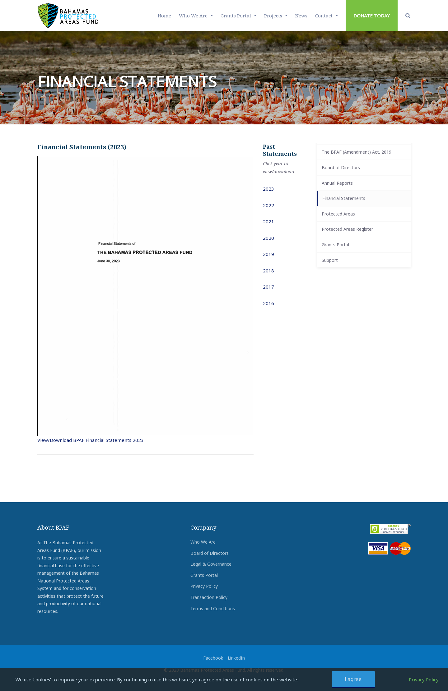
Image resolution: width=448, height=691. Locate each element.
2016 (268, 303)
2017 (268, 287)
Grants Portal (236, 15)
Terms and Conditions (212, 608)
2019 (268, 254)
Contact (324, 15)
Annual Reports (337, 183)
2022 (268, 205)
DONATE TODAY (371, 15)
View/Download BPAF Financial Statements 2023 (90, 440)
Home (164, 15)
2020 (268, 238)
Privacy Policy (204, 586)
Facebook (213, 658)
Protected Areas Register (347, 229)
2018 (268, 270)
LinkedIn (236, 658)
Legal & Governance (210, 564)
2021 (268, 221)
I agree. (353, 679)
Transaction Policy (208, 597)
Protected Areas (338, 214)
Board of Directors (341, 167)
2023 (268, 189)
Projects (273, 15)
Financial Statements (343, 198)
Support (330, 260)
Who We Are (193, 15)
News (301, 15)
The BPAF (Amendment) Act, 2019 (356, 152)
